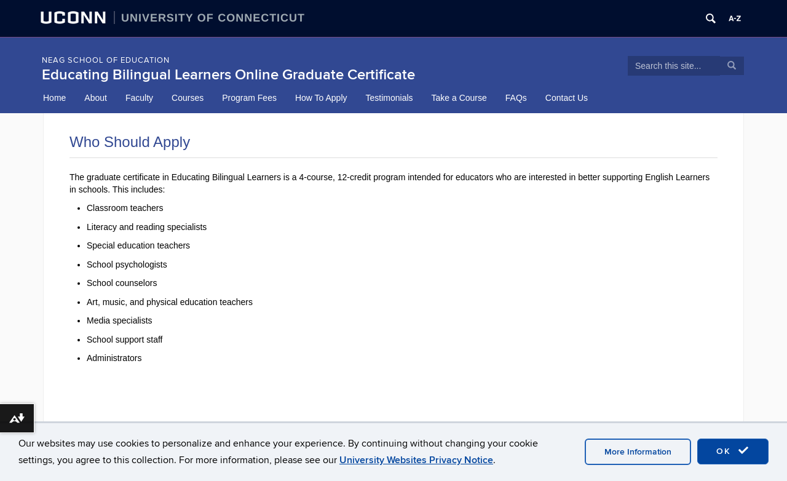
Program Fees (249, 98)
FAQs (516, 98)
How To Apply (321, 98)
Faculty (139, 98)
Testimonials (389, 98)
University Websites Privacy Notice (416, 460)
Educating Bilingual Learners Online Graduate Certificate (228, 75)
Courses (188, 98)
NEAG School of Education (106, 60)
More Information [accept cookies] (637, 452)
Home (54, 98)
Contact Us (566, 98)
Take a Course (459, 98)
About (95, 98)
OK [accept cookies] (732, 450)
